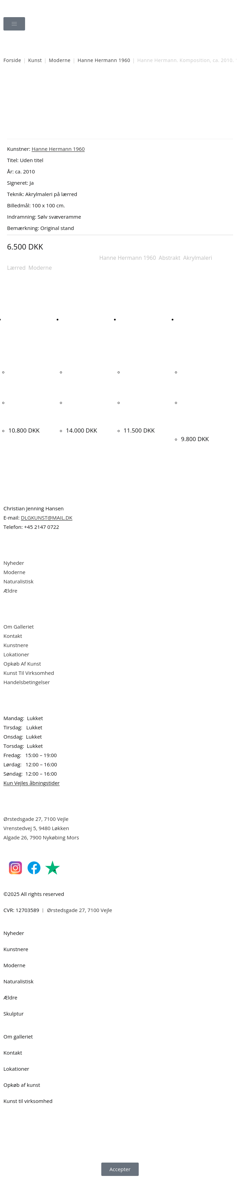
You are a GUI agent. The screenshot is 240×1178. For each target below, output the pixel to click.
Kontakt (12, 634)
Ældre (10, 589)
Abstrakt (169, 258)
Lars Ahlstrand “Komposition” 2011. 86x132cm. (149, 410)
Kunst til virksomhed (28, 1099)
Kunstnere (15, 643)
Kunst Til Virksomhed (28, 671)
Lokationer (16, 652)
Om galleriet (18, 1035)
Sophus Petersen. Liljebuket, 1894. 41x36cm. (30, 410)
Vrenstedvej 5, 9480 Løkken (36, 826)
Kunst (35, 60)
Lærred (16, 267)
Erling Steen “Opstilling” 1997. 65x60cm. (87, 410)
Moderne (59, 60)
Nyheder (13, 561)
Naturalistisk (19, 579)
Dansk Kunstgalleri (34, 6)
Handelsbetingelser (26, 680)
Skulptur (13, 1012)
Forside (12, 60)
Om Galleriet (18, 625)
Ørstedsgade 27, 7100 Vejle (36, 817)
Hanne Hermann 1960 (104, 60)
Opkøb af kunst (21, 1083)
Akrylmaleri (197, 258)
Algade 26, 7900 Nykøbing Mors (41, 836)
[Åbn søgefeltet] (120, 43)
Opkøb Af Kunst (22, 662)
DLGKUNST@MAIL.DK (46, 516)
